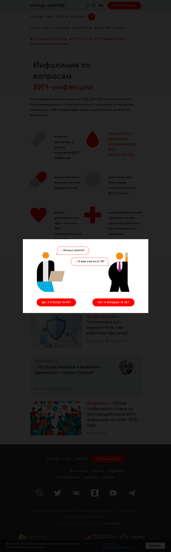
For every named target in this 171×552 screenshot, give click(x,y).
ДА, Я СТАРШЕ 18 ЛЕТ (56, 302)
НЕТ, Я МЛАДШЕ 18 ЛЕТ (113, 302)
